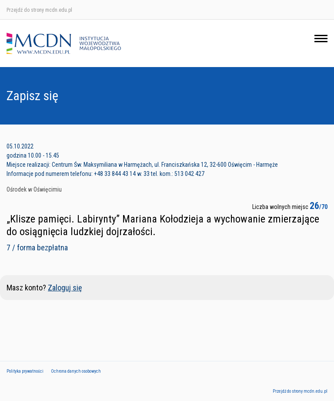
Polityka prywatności (25, 371)
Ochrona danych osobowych (76, 371)
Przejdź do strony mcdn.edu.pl (39, 10)
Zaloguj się (65, 287)
